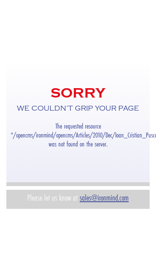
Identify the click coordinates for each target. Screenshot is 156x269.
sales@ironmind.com (104, 198)
